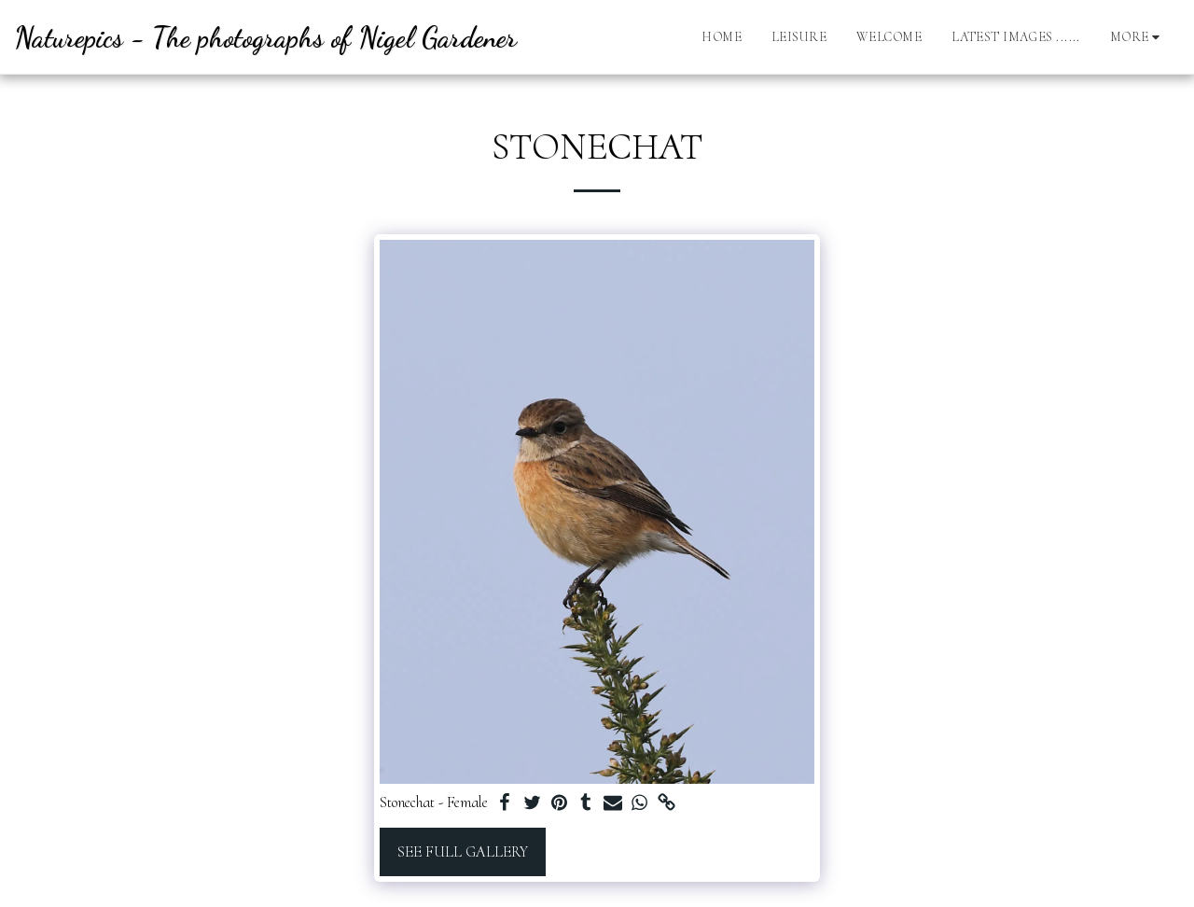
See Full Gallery (462, 852)
